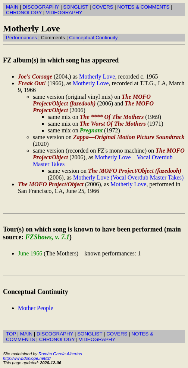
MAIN (12, 7)
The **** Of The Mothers (112, 117)
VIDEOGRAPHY (64, 12)
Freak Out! (32, 83)
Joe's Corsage (35, 76)
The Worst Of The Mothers (113, 123)
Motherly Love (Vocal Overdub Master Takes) (128, 177)
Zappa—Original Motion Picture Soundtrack (128, 137)
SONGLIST (75, 7)
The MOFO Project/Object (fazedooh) (92, 100)
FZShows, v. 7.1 (47, 237)
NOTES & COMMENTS (144, 7)
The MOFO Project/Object (51, 184)
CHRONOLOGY (24, 12)
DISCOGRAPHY (40, 7)
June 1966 (30, 253)
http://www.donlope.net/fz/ (27, 358)
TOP (11, 334)
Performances (21, 37)
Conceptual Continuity (93, 37)
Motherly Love (97, 76)
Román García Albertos (60, 354)
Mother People (35, 308)
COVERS (102, 7)
